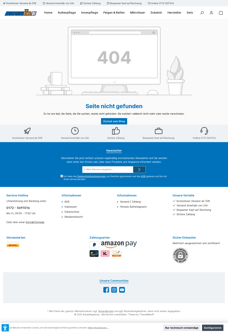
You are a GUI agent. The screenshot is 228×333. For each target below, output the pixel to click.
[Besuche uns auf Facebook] (106, 289)
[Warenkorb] (221, 12)
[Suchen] (202, 12)
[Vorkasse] (116, 253)
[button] (5, 327)
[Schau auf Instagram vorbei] (114, 289)
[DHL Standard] (12, 244)
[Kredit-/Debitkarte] (94, 253)
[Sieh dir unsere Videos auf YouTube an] (122, 289)
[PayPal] (94, 244)
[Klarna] (105, 253)
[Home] (49, 12)
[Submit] (139, 169)
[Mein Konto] (211, 12)
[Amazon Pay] (119, 244)
